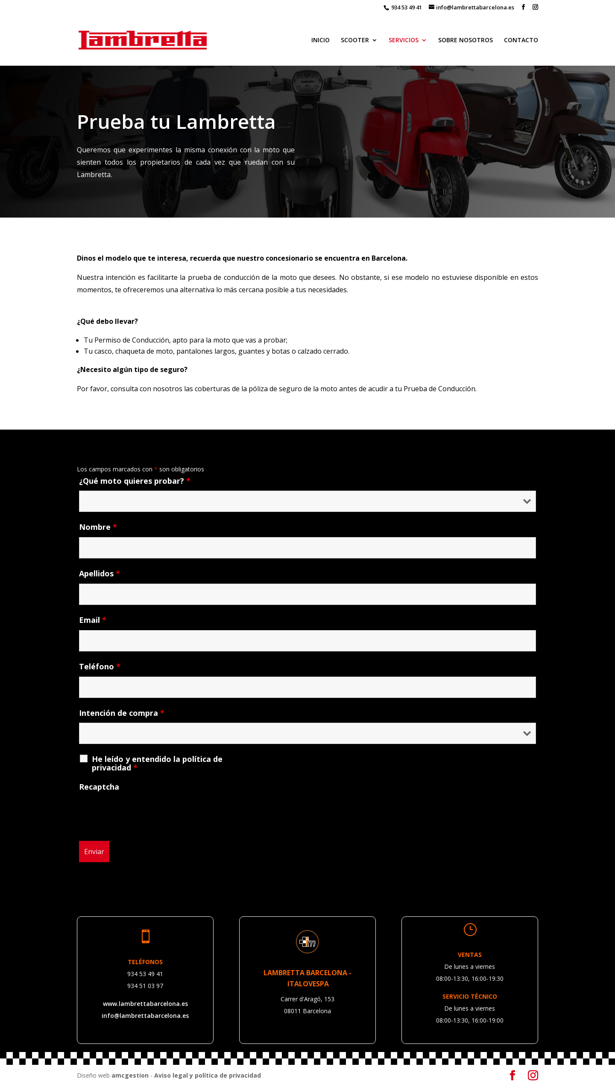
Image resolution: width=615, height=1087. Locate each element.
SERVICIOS (404, 40)
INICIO (320, 40)
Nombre (98, 527)
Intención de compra (121, 713)
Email (92, 620)
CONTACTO (521, 40)
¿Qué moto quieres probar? (134, 481)
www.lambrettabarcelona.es (145, 1004)
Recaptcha (99, 787)
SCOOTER (355, 40)
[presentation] (144, 813)
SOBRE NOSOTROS (465, 40)
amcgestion (130, 1075)
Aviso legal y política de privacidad (207, 1075)
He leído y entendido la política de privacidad (157, 763)
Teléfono (99, 666)
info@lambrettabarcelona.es (145, 1015)
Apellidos (99, 573)
